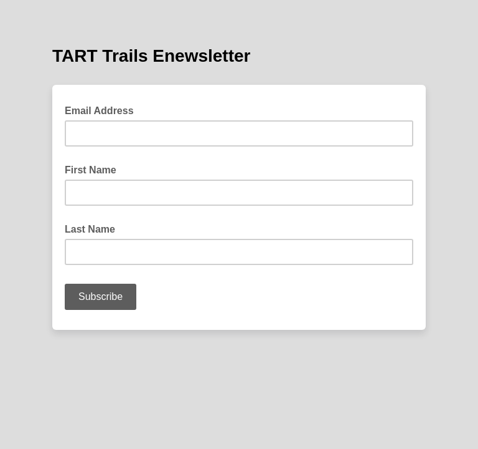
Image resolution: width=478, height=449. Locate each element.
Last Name (90, 229)
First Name (90, 170)
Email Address (103, 110)
